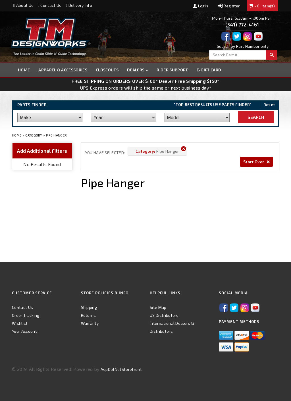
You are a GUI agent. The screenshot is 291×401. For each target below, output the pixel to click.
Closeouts (107, 69)
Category (33, 135)
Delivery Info (79, 5)
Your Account (24, 331)
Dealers (137, 69)
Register (229, 5)
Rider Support (172, 69)
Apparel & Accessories (62, 69)
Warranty (90, 323)
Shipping (89, 307)
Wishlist (20, 323)
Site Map (158, 307)
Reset (269, 104)
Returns (88, 315)
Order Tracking (25, 315)
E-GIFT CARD (209, 69)
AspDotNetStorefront (121, 369)
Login (200, 5)
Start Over (256, 161)
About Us (23, 5)
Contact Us (50, 5)
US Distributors (164, 315)
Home (24, 69)
